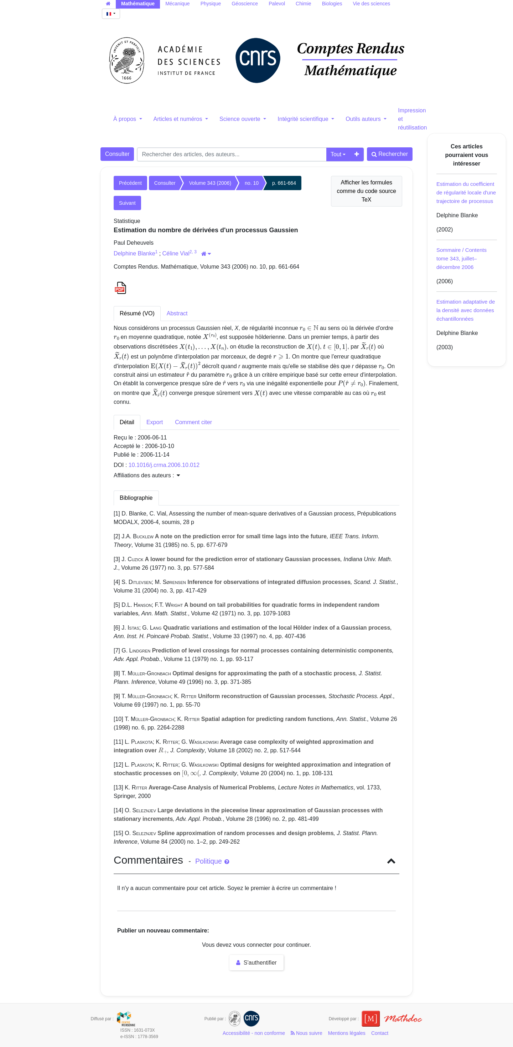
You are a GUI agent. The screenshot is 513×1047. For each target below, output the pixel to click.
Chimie (303, 3)
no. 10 (252, 183)
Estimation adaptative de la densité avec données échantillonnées (465, 310)
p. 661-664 (284, 183)
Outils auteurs (364, 119)
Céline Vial (176, 253)
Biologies (332, 3)
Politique (212, 861)
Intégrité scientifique (304, 119)
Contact (379, 1033)
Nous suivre (306, 1033)
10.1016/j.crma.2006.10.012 (164, 465)
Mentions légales (347, 1033)
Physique (211, 3)
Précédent (130, 183)
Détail (127, 422)
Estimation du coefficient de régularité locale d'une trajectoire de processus (466, 192)
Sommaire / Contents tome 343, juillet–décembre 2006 (461, 258)
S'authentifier (256, 963)
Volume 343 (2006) (210, 183)
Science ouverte (240, 119)
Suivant (127, 203)
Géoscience (245, 3)
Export (154, 422)
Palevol (277, 3)
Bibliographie (136, 498)
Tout (336, 154)
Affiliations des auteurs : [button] (147, 475)
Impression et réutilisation (412, 119)
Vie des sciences (371, 3)
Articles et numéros (179, 119)
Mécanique (177, 3)
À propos (125, 119)
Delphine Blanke (134, 253)
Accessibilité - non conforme (254, 1033)
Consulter (117, 154)
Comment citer (193, 422)
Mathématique (138, 3)
